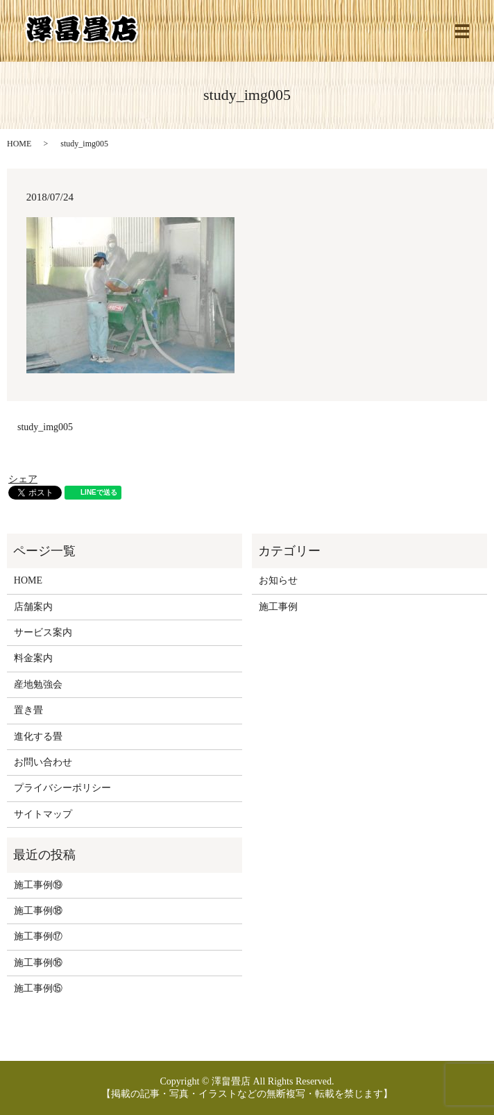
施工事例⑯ (38, 962)
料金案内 (33, 658)
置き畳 (28, 710)
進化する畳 (38, 736)
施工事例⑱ (38, 910)
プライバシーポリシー (62, 788)
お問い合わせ (43, 762)
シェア (22, 479)
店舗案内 (33, 607)
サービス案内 (43, 632)
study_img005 (45, 427)
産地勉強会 (38, 684)
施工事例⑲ (38, 885)
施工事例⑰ (38, 936)
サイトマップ (43, 814)
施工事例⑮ (38, 988)
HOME (19, 143)
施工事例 (278, 607)
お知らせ (278, 580)
